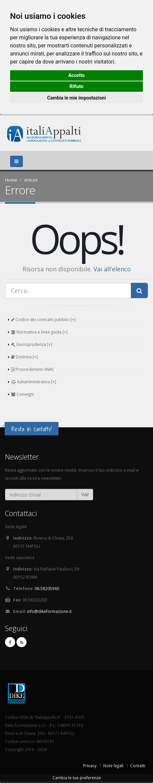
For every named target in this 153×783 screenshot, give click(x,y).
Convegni (22, 394)
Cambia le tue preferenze (76, 777)
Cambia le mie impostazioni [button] (76, 98)
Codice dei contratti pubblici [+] (43, 319)
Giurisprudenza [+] (31, 344)
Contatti (137, 765)
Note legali (113, 765)
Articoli (31, 180)
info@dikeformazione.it (49, 611)
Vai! (85, 494)
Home (11, 180)
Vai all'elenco (112, 269)
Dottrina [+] (24, 356)
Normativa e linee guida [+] (39, 332)
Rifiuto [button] (77, 86)
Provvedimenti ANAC (32, 369)
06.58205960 (47, 588)
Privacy (90, 765)
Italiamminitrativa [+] (33, 381)
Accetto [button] (76, 75)
